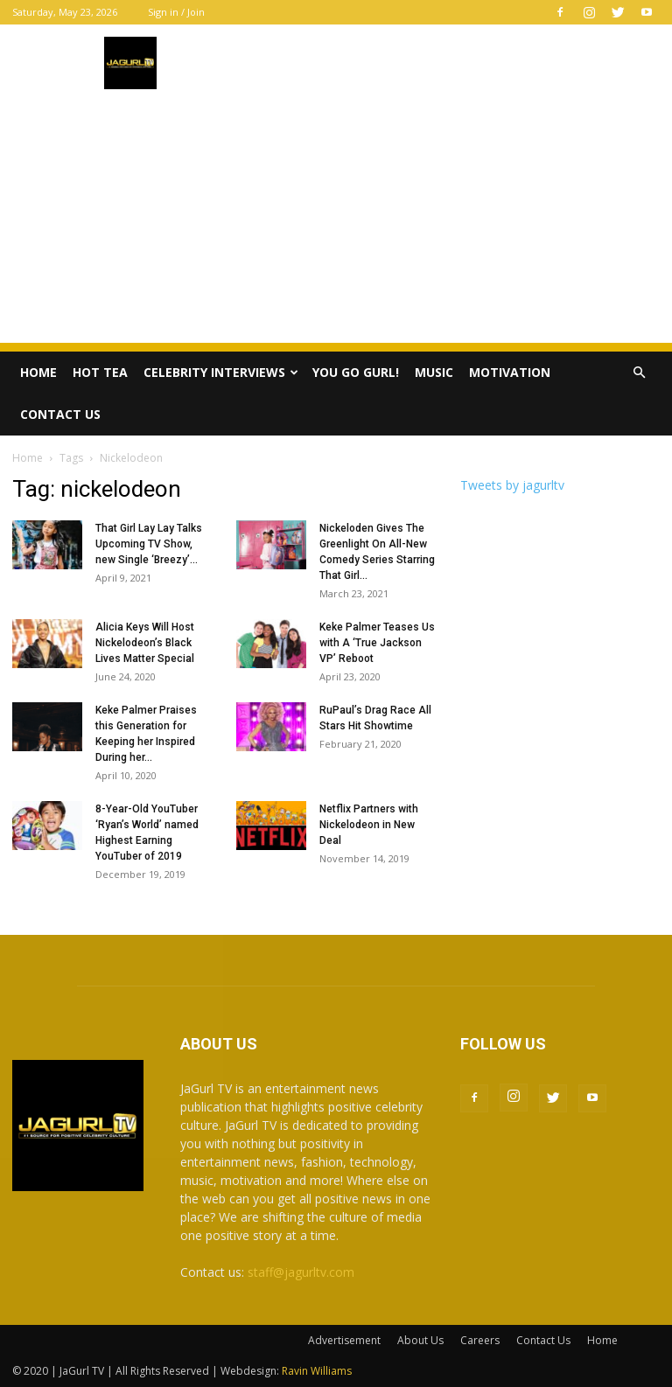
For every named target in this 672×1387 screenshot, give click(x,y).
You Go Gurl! (355, 372)
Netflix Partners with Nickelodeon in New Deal (368, 825)
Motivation (509, 372)
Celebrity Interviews (221, 372)
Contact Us (60, 414)
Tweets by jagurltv (512, 485)
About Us (420, 1340)
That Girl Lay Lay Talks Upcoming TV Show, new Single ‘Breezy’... (148, 544)
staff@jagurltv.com (301, 1272)
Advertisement (344, 1340)
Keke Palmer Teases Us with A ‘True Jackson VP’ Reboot (377, 643)
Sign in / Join (176, 11)
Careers (480, 1340)
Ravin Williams (318, 1370)
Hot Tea (100, 372)
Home (38, 372)
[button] (639, 373)
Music (434, 372)
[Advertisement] (336, 220)
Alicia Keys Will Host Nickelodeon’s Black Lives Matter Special (144, 643)
